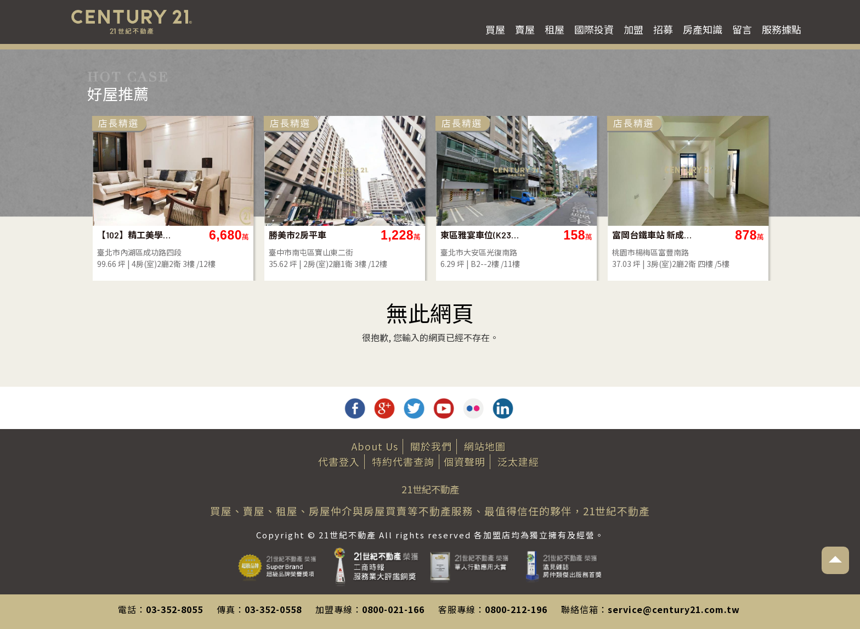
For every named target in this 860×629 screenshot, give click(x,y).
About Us (375, 446)
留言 (742, 29)
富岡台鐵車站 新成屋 (652, 235)
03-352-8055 (174, 609)
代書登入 (339, 461)
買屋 (495, 29)
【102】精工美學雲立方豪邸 (137, 235)
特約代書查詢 (403, 461)
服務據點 (781, 29)
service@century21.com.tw (674, 609)
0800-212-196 (516, 609)
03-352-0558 (273, 609)
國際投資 (594, 29)
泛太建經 (518, 461)
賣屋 (525, 29)
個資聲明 (464, 461)
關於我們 (431, 446)
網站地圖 (485, 446)
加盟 (633, 29)
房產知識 (702, 29)
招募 (663, 29)
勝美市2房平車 (297, 235)
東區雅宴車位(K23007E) (480, 235)
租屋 (554, 29)
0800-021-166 (393, 609)
